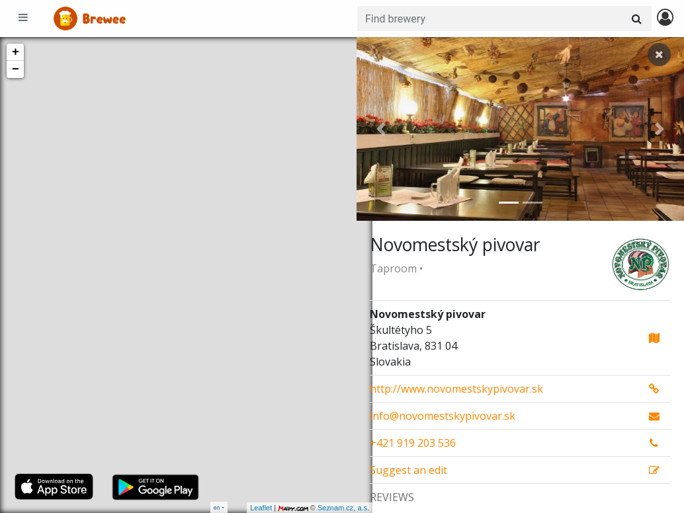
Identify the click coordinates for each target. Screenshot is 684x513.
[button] (381, 129)
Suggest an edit (408, 470)
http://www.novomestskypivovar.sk (456, 388)
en (217, 507)
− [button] (15, 69)
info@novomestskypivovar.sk (442, 416)
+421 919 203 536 (413, 443)
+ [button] (15, 52)
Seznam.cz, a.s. (327, 508)
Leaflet (245, 508)
